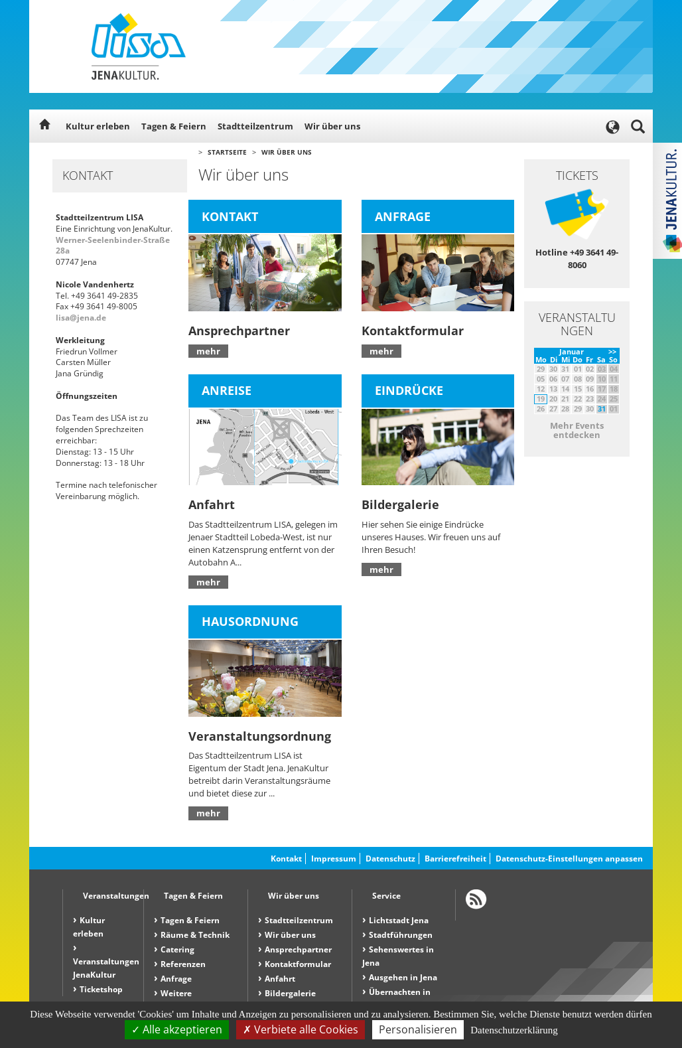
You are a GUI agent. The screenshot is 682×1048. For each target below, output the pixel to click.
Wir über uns (332, 126)
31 (602, 408)
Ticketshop (101, 989)
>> (612, 351)
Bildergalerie (290, 993)
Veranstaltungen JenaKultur (106, 968)
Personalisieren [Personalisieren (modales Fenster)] (418, 1029)
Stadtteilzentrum (255, 126)
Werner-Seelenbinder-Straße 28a (113, 245)
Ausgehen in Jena (403, 977)
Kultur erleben (98, 126)
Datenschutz (390, 858)
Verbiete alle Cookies (300, 1029)
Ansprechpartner (298, 949)
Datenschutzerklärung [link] (514, 1030)
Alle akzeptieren (176, 1029)
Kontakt (286, 858)
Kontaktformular (298, 964)
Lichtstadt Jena (399, 920)
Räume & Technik (195, 934)
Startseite (227, 152)
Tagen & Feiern (173, 126)
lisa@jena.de (81, 317)
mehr (208, 351)
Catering (177, 949)
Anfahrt (280, 978)
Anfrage (176, 978)
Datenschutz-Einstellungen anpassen (569, 858)
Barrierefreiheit (455, 858)
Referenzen (183, 964)
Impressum (333, 858)
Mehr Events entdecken (577, 430)
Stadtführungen (401, 934)
